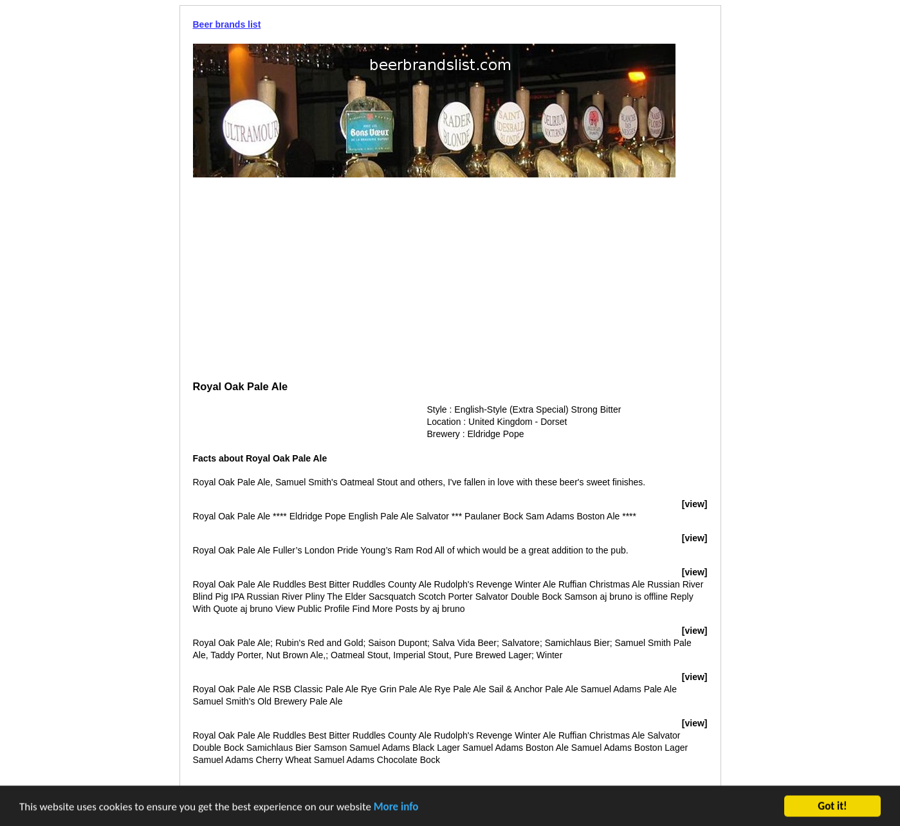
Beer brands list (227, 24)
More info (396, 807)
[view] (695, 504)
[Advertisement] (450, 280)
